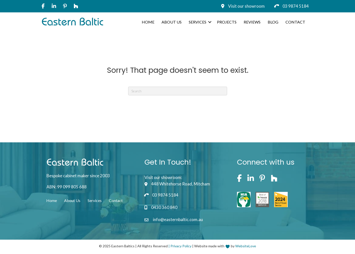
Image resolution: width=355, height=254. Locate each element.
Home (148, 22)
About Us (172, 22)
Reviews (252, 22)
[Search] (177, 91)
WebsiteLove (245, 246)
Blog (273, 22)
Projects (227, 22)
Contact (295, 22)
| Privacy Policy (179, 246)
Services (197, 22)
